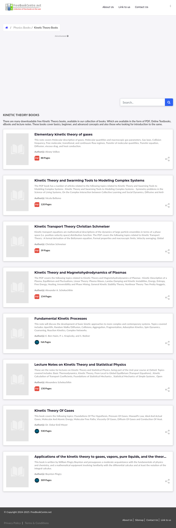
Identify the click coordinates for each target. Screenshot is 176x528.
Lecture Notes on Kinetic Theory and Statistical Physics (80, 364)
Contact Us (141, 7)
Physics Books (22, 27)
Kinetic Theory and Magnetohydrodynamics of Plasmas (80, 272)
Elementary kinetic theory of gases (63, 134)
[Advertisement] (88, 66)
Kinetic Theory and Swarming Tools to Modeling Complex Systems (89, 180)
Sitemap (139, 519)
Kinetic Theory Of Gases (54, 411)
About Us (108, 7)
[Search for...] (142, 102)
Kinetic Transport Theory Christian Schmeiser (72, 226)
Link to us (124, 7)
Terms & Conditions (37, 523)
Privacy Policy (12, 523)
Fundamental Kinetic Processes (61, 318)
